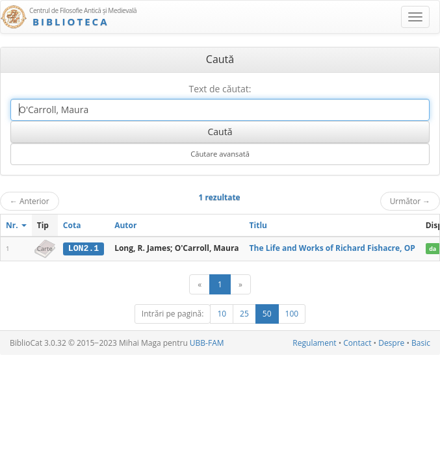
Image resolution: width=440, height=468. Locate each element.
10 (221, 313)
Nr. (16, 225)
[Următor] (240, 284)
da (432, 248)
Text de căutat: (219, 89)
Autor (125, 225)
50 (267, 313)
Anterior (29, 201)
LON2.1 (83, 248)
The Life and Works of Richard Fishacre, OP (332, 248)
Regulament (314, 342)
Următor (410, 201)
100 (292, 313)
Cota (72, 225)
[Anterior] (199, 284)
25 (244, 313)
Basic (420, 342)
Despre (391, 342)
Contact (357, 342)
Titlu (258, 225)
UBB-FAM (207, 342)
